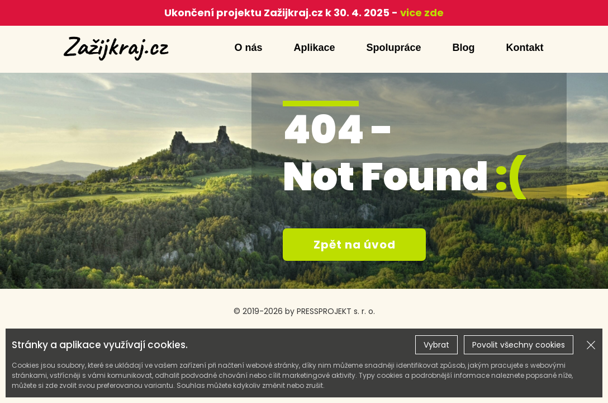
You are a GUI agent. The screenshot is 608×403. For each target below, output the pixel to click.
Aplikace (314, 47)
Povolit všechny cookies (518, 344)
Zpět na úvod (355, 244)
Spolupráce (393, 47)
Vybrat (436, 344)
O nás (248, 47)
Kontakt (525, 47)
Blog (464, 47)
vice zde (421, 13)
